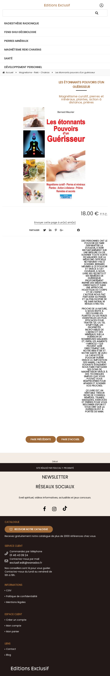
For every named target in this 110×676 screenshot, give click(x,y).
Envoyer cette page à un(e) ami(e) (55, 222)
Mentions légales (16, 602)
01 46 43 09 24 (19, 555)
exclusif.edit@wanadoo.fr (26, 563)
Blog (8, 654)
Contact (11, 649)
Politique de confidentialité (21, 596)
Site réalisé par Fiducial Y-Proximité (55, 468)
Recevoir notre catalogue (29, 529)
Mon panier (12, 631)
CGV (8, 590)
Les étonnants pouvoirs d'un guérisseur (81, 84)
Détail (55, 461)
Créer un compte (16, 619)
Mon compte (13, 625)
